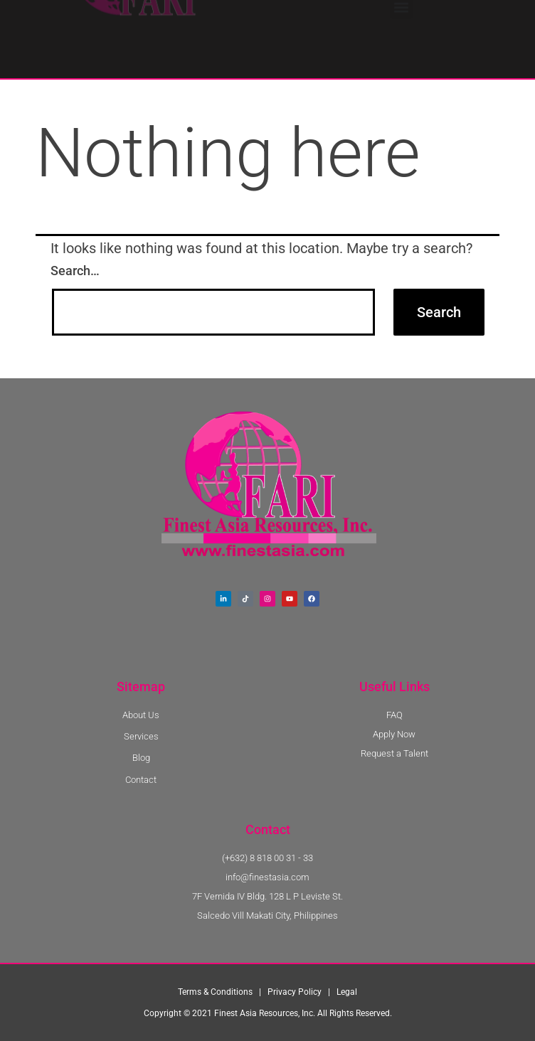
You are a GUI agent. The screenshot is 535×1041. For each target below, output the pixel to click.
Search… (75, 270)
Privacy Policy (295, 992)
